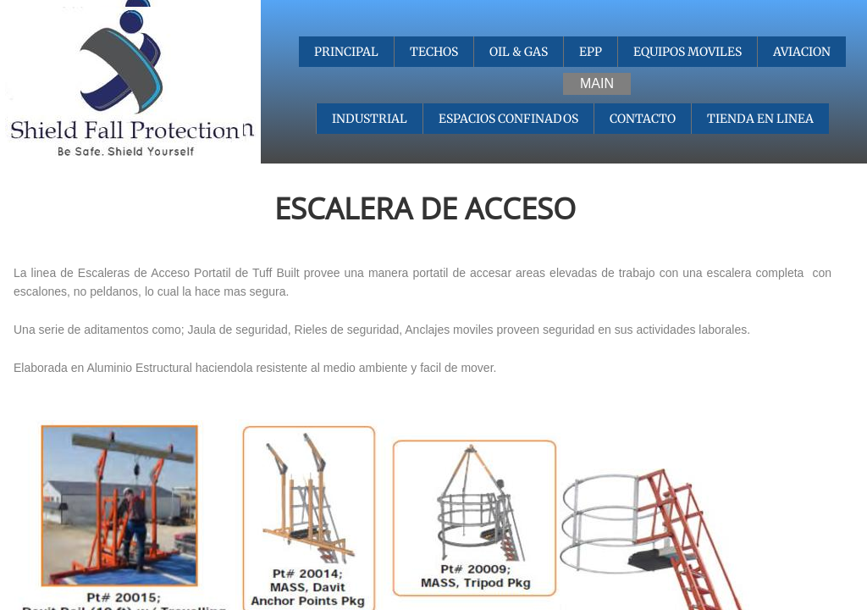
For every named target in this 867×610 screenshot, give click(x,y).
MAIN (597, 83)
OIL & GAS (518, 51)
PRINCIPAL (346, 51)
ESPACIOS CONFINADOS (508, 118)
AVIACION (802, 51)
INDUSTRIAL (369, 118)
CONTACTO (643, 118)
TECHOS (434, 51)
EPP (590, 51)
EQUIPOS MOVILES (687, 51)
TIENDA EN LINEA (760, 118)
